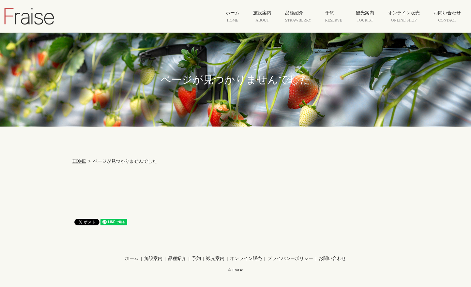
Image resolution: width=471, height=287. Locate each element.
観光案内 (365, 16)
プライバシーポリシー (290, 258)
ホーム (232, 16)
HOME (79, 161)
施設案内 (262, 16)
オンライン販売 (404, 16)
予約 (333, 16)
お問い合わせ (447, 16)
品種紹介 (298, 16)
